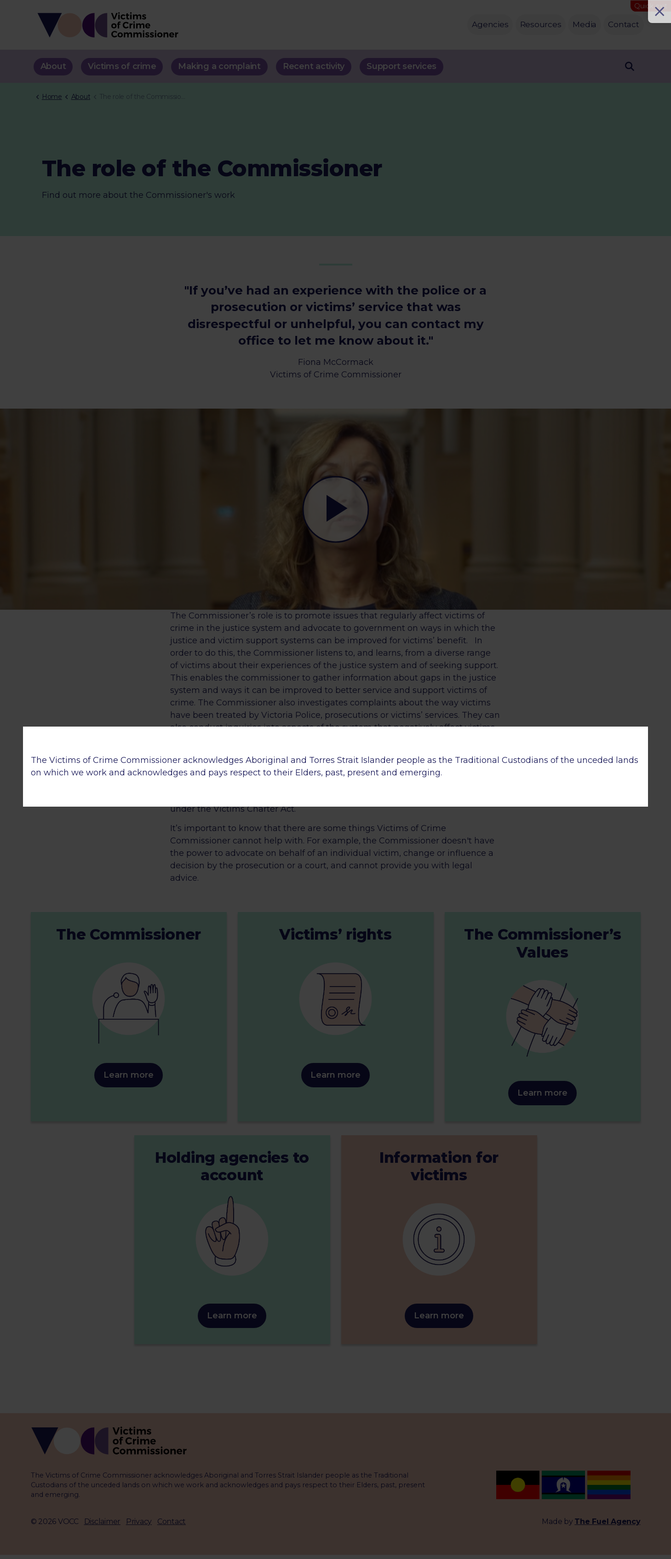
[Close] (659, 11)
